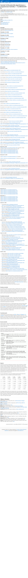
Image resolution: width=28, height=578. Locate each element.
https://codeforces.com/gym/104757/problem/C (17, 245)
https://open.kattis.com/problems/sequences (14, 255)
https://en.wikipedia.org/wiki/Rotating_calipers (8, 61)
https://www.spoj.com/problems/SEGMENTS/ (13, 218)
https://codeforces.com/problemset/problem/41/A (9, 156)
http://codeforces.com (20, 409)
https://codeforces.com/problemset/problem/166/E (13, 80)
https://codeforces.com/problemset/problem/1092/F (17, 117)
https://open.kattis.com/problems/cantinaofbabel (15, 253)
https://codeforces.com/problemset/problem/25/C (16, 211)
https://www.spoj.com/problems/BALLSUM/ (15, 131)
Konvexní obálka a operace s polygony (7, 33)
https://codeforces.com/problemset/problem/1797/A (16, 227)
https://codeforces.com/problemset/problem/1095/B (15, 98)
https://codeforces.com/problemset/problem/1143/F (12, 237)
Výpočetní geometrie (4, 55)
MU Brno (6, 403)
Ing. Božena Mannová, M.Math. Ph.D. (7, 20)
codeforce (4, 306)
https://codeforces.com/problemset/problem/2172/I (13, 241)
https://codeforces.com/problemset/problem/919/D (12, 108)
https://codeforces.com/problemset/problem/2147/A (18, 269)
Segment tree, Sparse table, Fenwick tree (7, 36)
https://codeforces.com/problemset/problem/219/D (19, 115)
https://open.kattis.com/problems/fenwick (12, 91)
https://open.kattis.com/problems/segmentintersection (18, 75)
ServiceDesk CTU (20, 430)
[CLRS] (15, 314)
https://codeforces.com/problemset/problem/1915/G (12, 112)
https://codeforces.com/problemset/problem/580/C (14, 110)
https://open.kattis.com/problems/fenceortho (16, 238)
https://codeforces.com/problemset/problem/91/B (9, 198)
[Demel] (18, 314)
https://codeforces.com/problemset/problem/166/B (12, 70)
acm (10, 2)
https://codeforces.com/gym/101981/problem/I (14, 225)
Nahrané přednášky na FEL (9, 30)
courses (6, 2)
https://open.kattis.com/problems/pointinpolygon (14, 77)
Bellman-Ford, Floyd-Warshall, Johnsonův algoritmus (9, 49)
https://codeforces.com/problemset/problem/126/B (9, 190)
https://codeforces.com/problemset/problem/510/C (14, 114)
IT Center (17, 429)
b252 (3, 2)
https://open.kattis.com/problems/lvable (14, 254)
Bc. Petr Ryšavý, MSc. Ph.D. (5, 22)
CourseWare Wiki (5, 1)
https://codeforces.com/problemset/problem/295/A (14, 96)
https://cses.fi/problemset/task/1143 (11, 87)
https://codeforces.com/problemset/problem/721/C (12, 103)
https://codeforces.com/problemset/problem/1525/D (14, 224)
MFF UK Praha (19, 402)
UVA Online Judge (25, 305)
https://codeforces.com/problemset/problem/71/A (9, 158)
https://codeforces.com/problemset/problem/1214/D (16, 226)
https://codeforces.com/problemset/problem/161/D (15, 105)
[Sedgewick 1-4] (23, 314)
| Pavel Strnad (7, 46)
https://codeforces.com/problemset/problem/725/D (9, 196)
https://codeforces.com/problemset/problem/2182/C (9, 147)
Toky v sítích (3, 52)
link (1, 415)
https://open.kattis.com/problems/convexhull (12, 82)
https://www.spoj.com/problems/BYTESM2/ (18, 137)
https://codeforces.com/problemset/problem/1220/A (9, 197)
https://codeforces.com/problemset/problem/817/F (13, 94)
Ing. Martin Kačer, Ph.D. (4, 23)
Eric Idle (2, 12)
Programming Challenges (5, 408)
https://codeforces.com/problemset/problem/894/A (9, 192)
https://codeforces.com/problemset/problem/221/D (17, 89)
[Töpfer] (2, 315)
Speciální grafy (3, 39)
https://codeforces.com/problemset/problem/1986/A (13, 247)
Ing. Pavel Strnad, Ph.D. (4, 24)
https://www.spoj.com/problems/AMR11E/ (16, 121)
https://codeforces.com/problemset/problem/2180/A (15, 268)
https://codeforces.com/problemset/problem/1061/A (9, 199)
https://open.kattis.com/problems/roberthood (14, 234)
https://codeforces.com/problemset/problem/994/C (13, 73)
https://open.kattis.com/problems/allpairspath (17, 217)
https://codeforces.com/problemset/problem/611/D (9, 191)
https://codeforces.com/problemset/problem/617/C (9, 149)
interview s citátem (9, 12)
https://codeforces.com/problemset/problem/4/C (9, 189)
